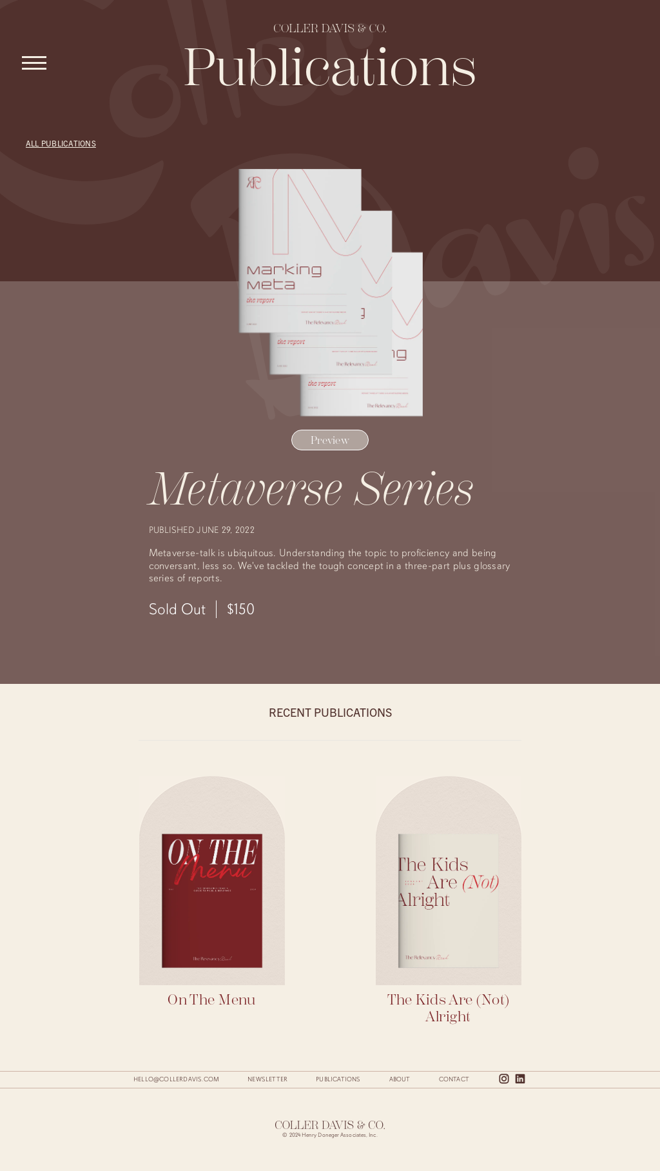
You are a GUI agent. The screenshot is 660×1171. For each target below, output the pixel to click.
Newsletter (267, 1079)
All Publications (61, 143)
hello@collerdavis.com (176, 1079)
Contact (454, 1079)
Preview (330, 440)
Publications (338, 1079)
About (400, 1079)
